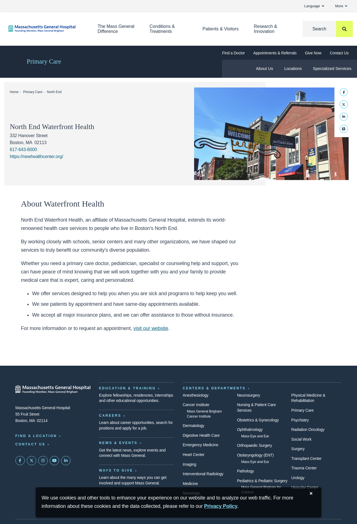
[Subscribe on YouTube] (54, 460)
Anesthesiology (195, 395)
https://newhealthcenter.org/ (36, 156)
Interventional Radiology (203, 474)
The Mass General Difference (116, 29)
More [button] (341, 6)
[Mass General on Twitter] (31, 460)
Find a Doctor (233, 53)
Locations (293, 68)
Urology (297, 478)
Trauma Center (304, 468)
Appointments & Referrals (274, 53)
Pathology (245, 471)
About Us (264, 68)
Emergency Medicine (200, 445)
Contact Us (339, 53)
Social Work (301, 439)
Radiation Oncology (307, 429)
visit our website (150, 328)
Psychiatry (300, 420)
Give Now (313, 53)
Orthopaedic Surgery (254, 445)
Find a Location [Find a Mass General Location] (36, 436)
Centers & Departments (214, 388)
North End (54, 92)
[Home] (44, 28)
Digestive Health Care (201, 435)
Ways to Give (116, 470)
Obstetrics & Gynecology (258, 420)
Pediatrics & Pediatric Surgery (262, 481)
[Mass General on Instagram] (43, 460)
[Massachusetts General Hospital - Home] (53, 389)
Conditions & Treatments (162, 29)
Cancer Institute (196, 404)
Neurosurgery (248, 395)
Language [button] (314, 6)
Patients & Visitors (220, 28)
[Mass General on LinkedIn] (66, 460)
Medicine (190, 483)
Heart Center (193, 454)
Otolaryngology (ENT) (255, 455)
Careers (110, 416)
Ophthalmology (250, 429)
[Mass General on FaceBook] (20, 460)
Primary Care (44, 61)
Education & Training (127, 388)
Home (14, 92)
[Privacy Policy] (221, 506)
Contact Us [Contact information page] (30, 444)
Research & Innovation (265, 29)
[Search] (328, 29)
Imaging (189, 464)
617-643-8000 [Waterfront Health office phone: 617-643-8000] (23, 149)
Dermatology (193, 425)
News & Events (118, 443)
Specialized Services (332, 68)
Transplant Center (306, 458)
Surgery (298, 449)
